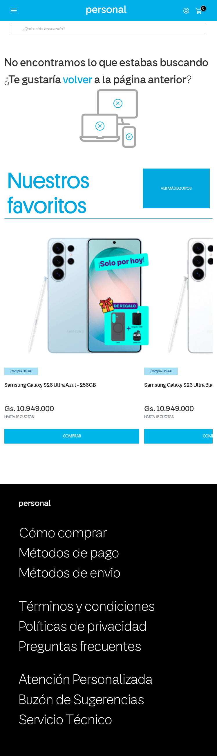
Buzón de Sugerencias (81, 700)
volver (77, 80)
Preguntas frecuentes (80, 647)
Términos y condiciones (87, 607)
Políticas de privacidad (83, 627)
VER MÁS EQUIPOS (176, 188)
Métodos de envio (69, 574)
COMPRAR (72, 436)
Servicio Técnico (65, 721)
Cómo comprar (63, 534)
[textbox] (108, 29)
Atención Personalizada (86, 680)
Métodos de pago (69, 554)
